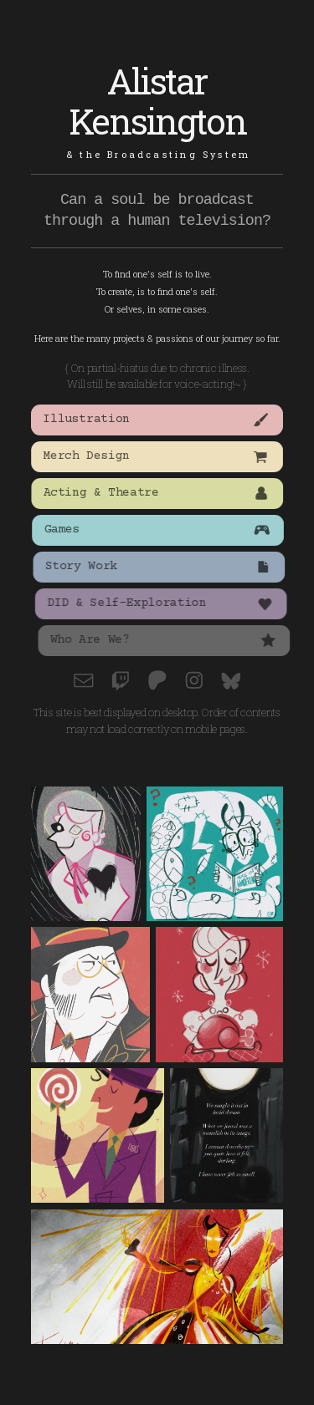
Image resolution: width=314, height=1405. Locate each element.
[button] (157, 420)
